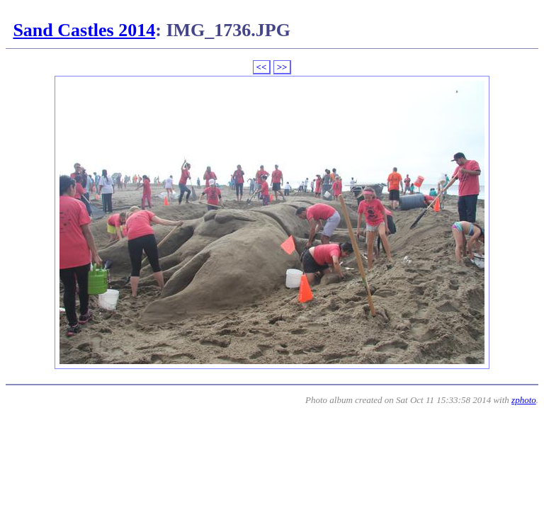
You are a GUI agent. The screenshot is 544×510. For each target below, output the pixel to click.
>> (282, 67)
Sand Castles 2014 (84, 30)
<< (261, 67)
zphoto (523, 400)
